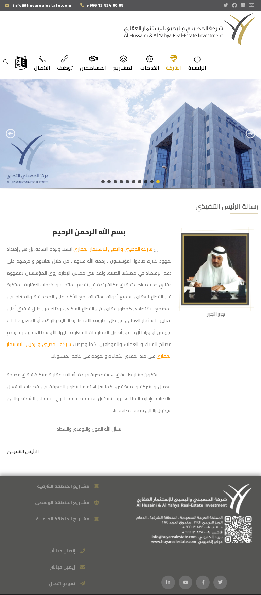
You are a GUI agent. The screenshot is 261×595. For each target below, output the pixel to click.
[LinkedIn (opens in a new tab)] (243, 5)
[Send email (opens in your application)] (251, 5)
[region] (130, 139)
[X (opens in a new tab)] (226, 5)
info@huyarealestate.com (41, 5)
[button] (10, 133)
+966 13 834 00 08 (104, 5)
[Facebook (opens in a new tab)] (234, 5)
